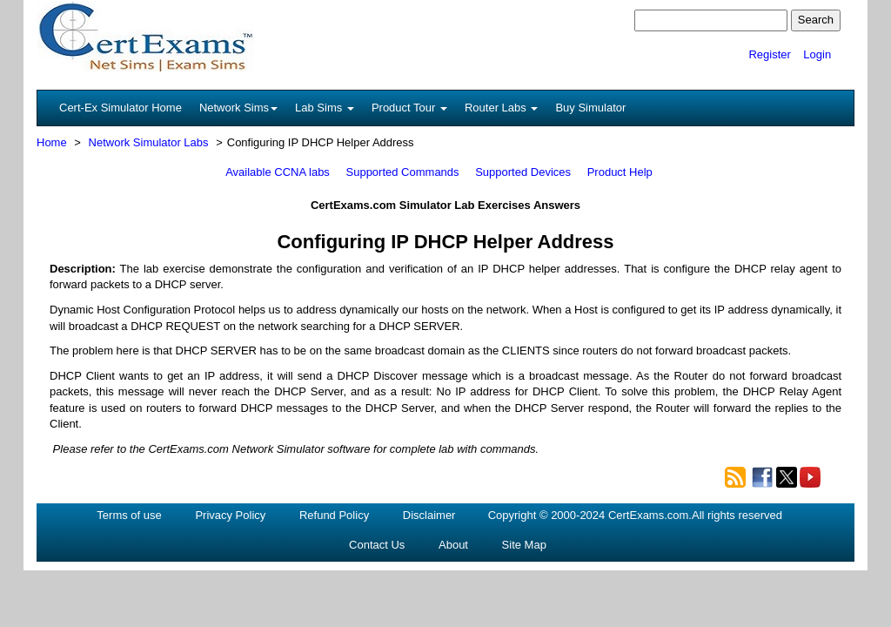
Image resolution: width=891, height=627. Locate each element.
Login (817, 54)
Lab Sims (324, 107)
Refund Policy (334, 515)
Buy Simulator (590, 107)
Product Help (620, 172)
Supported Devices (523, 172)
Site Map (524, 544)
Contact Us (377, 544)
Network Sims (238, 107)
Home (52, 142)
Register (769, 54)
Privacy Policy (230, 515)
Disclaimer (429, 515)
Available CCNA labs (277, 172)
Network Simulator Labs (149, 142)
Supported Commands (402, 172)
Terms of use (129, 515)
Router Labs (501, 107)
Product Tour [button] (409, 107)
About (453, 544)
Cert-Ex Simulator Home (120, 107)
